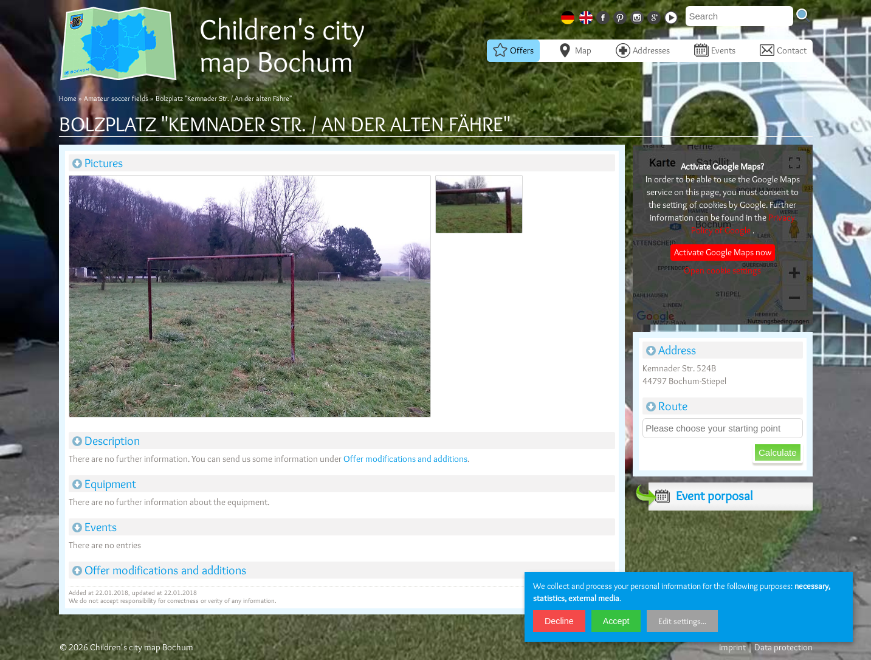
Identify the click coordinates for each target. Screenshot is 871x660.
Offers (513, 50)
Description (106, 440)
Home (68, 98)
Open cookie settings (722, 270)
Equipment (104, 483)
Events (714, 50)
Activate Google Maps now (722, 252)
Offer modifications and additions (405, 458)
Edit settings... (682, 621)
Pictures (97, 163)
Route (666, 406)
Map (574, 50)
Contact (783, 50)
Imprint (732, 647)
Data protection (783, 647)
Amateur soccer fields (116, 98)
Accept (616, 621)
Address (671, 350)
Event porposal (700, 496)
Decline (559, 621)
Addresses (643, 50)
